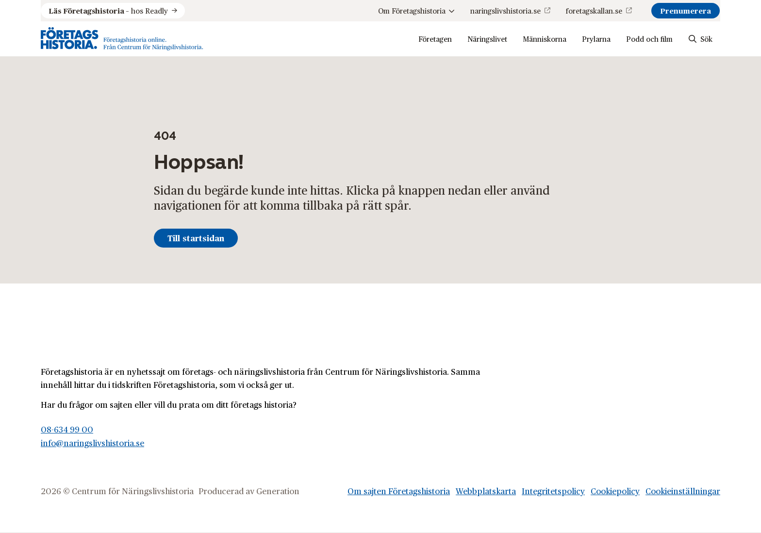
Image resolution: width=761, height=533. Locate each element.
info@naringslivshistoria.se (92, 443)
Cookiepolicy (615, 491)
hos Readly (108, 11)
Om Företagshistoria (416, 10)
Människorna (544, 38)
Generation (277, 491)
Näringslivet (487, 38)
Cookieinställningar (682, 491)
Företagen (435, 38)
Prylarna (596, 38)
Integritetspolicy (553, 491)
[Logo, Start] (122, 38)
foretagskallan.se (594, 10)
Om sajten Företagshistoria (398, 491)
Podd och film (649, 38)
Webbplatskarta (486, 491)
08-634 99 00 (67, 429)
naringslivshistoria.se (505, 10)
